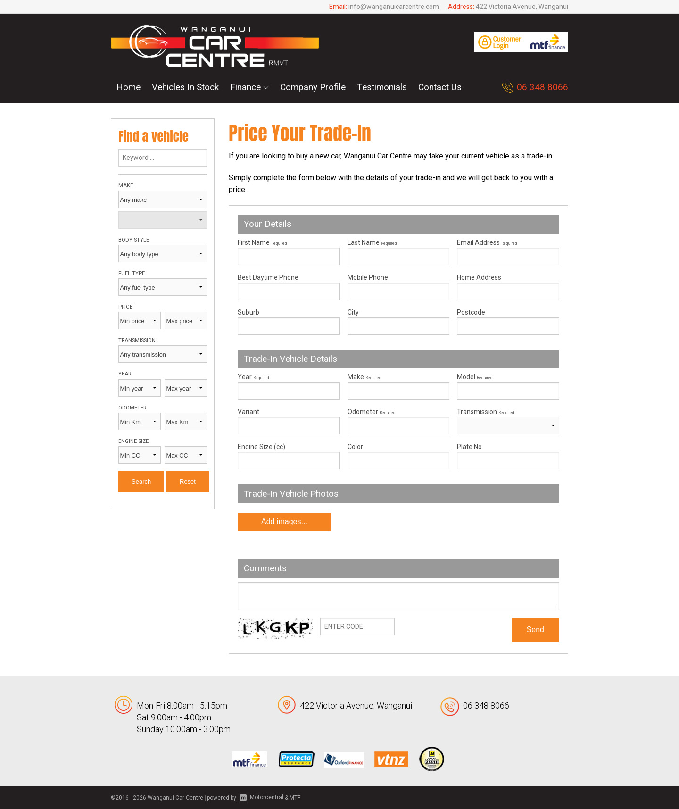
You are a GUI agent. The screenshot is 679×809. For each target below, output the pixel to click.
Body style (133, 240)
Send (535, 630)
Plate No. (470, 446)
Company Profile (313, 87)
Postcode (471, 312)
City (353, 312)
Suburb (248, 312)
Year (124, 374)
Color (355, 446)
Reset (188, 481)
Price (125, 307)
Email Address (487, 242)
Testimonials (382, 87)
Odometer (132, 408)
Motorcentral (261, 797)
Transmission (137, 340)
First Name (262, 242)
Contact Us (440, 87)
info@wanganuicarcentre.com (393, 6)
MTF (295, 797)
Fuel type (131, 273)
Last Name (372, 242)
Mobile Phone (368, 277)
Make (125, 186)
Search (141, 481)
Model (508, 386)
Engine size (133, 441)
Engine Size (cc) (261, 446)
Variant (289, 421)
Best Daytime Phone (268, 277)
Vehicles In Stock (185, 87)
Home (128, 87)
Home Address (479, 277)
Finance (249, 87)
